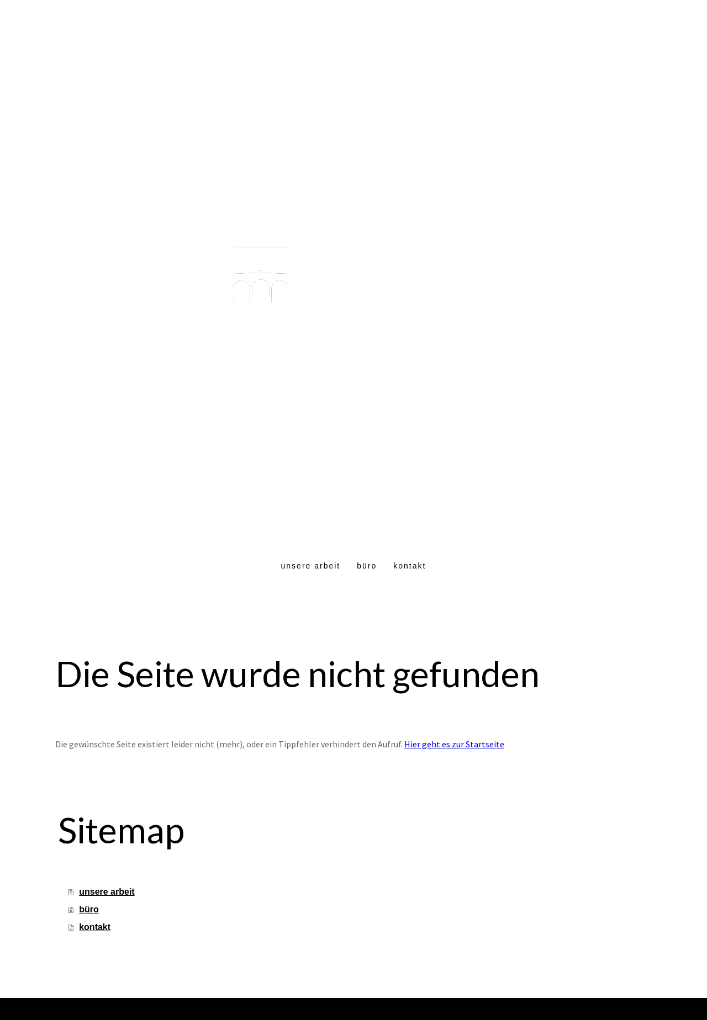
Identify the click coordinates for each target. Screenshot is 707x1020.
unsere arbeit (311, 565)
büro (367, 565)
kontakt (409, 565)
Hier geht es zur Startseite (454, 744)
